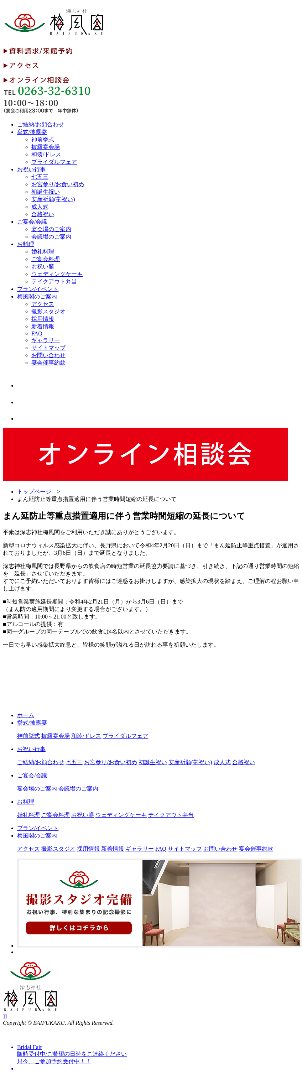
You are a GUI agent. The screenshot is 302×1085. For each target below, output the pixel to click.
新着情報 (42, 326)
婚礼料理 (42, 252)
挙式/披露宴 (32, 132)
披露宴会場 (45, 147)
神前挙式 (42, 139)
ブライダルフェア (54, 162)
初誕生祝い (45, 192)
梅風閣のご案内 (37, 296)
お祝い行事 (31, 169)
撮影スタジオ (48, 311)
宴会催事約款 (48, 363)
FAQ (36, 333)
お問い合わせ (48, 355)
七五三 (39, 177)
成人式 (39, 207)
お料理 (25, 244)
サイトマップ (48, 348)
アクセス (42, 304)
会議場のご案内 (51, 237)
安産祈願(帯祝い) (53, 199)
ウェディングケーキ (57, 274)
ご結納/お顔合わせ (40, 124)
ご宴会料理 (45, 259)
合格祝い (42, 214)
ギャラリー (45, 340)
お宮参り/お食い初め (57, 184)
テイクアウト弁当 (54, 281)
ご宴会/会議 (32, 222)
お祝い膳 (42, 267)
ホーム (25, 715)
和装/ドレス (46, 154)
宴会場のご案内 (51, 229)
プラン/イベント (37, 289)
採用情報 (42, 319)
